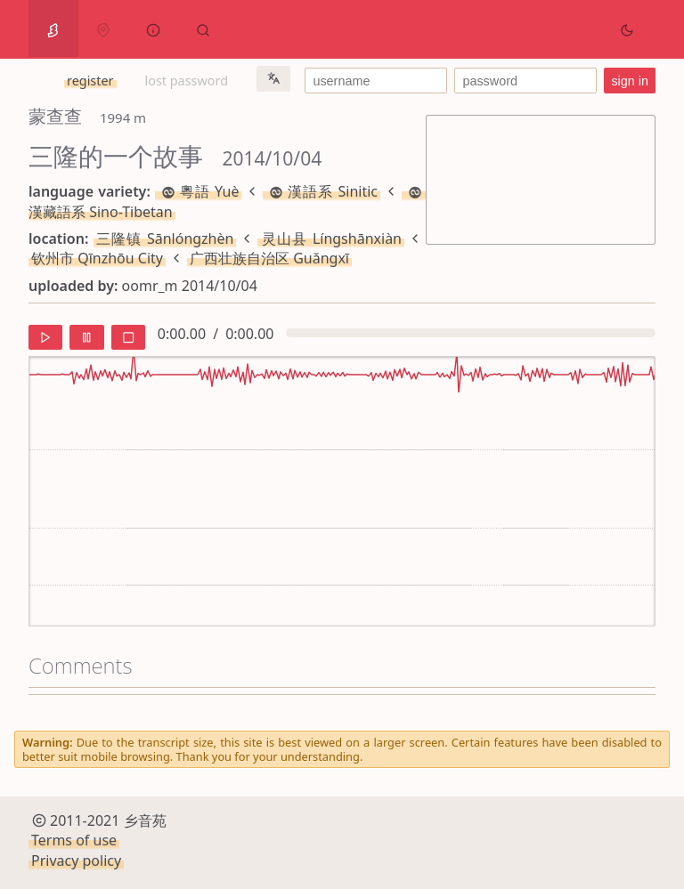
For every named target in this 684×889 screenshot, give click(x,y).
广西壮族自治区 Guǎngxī (269, 258)
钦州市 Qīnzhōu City (97, 258)
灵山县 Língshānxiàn (331, 238)
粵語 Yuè (199, 191)
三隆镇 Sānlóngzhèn (165, 238)
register (90, 80)
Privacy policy (76, 860)
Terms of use (74, 840)
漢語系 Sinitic (321, 191)
